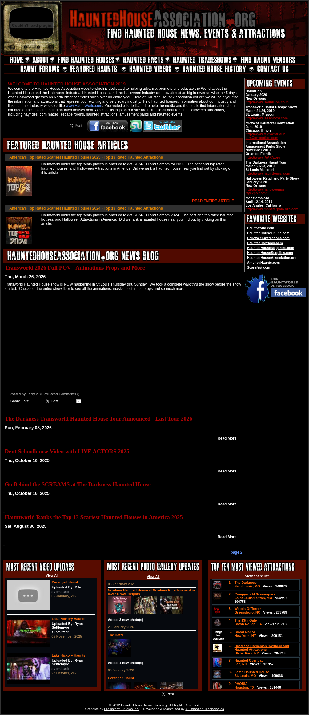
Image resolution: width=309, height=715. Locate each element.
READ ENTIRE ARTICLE (213, 201)
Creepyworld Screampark (255, 594)
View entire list (257, 576)
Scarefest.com (258, 267)
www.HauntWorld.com (84, 106)
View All (52, 575)
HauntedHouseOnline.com (268, 233)
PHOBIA (241, 683)
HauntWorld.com (260, 228)
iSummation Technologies (204, 709)
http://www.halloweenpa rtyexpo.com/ (265, 191)
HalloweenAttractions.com (268, 238)
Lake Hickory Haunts (68, 619)
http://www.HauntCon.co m (267, 102)
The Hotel (115, 635)
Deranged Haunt (65, 582)
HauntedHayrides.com (265, 243)
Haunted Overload (249, 660)
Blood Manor (245, 632)
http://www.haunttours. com (268, 173)
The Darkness (246, 582)
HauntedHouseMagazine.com (270, 248)
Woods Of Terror (248, 608)
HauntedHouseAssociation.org (272, 257)
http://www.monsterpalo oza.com (272, 209)
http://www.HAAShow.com (267, 118)
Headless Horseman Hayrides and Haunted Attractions (262, 647)
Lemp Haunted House (252, 672)
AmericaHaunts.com (263, 262)
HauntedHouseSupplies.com (270, 253)
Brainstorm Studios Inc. (121, 709)
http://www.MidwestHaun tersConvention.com (266, 136)
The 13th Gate (246, 620)
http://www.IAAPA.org (263, 157)
